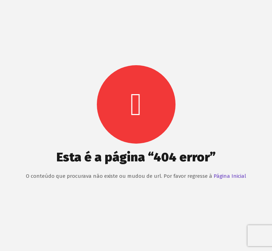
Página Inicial (230, 176)
